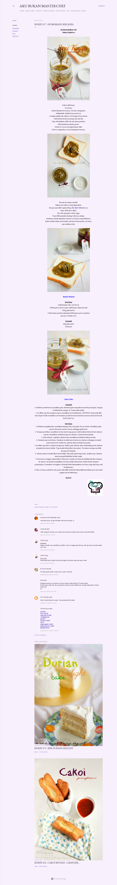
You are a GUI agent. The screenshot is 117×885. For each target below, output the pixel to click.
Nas (41, 580)
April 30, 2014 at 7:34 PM (47, 535)
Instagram (75, 11)
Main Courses (49, 11)
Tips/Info (15, 36)
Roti (13, 34)
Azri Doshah (44, 597)
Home (22, 11)
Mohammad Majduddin (48, 517)
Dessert (15, 31)
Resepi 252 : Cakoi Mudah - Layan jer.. (56, 862)
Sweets (39, 11)
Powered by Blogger (58, 879)
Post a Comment (40, 635)
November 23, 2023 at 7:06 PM (49, 630)
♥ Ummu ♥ (44, 569)
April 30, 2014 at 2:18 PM (47, 523)
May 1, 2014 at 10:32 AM (47, 563)
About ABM (30, 11)
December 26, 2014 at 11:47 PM (49, 574)
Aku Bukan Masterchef (43, 6)
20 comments (43, 752)
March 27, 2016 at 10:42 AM (48, 591)
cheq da (43, 529)
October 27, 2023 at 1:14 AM (48, 603)
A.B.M (42, 540)
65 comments (43, 866)
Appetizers (60, 11)
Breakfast (15, 28)
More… (84, 11)
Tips (68, 11)
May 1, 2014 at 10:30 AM (47, 550)
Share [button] (14, 20)
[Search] (101, 6)
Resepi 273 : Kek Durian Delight (53, 748)
